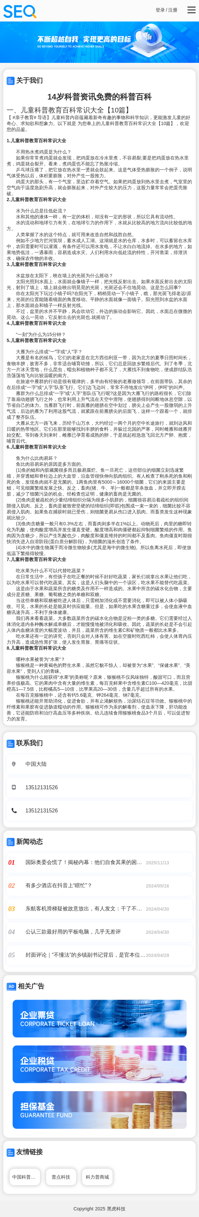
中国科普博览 (26, 1177)
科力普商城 (97, 1177)
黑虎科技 (116, 1208)
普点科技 (61, 1177)
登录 (160, 10)
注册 (172, 10)
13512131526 (41, 787)
